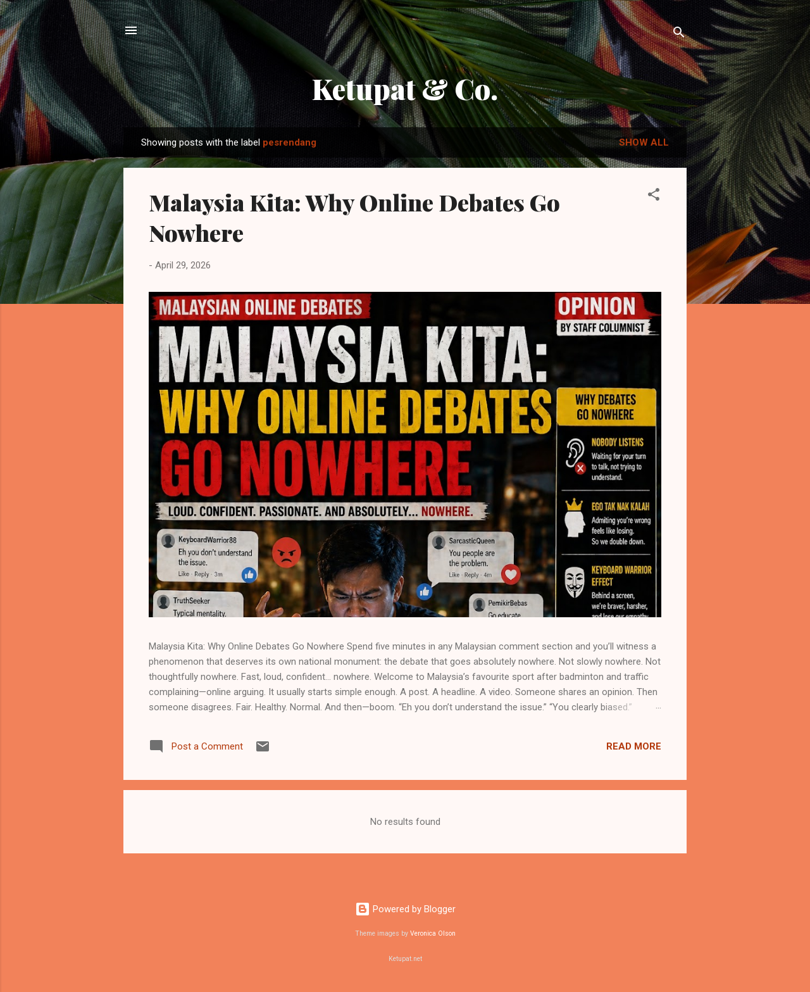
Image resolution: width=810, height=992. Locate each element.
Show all (644, 142)
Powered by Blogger (405, 909)
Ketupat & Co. (405, 88)
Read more (633, 746)
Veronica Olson (433, 933)
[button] (653, 196)
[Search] (679, 34)
